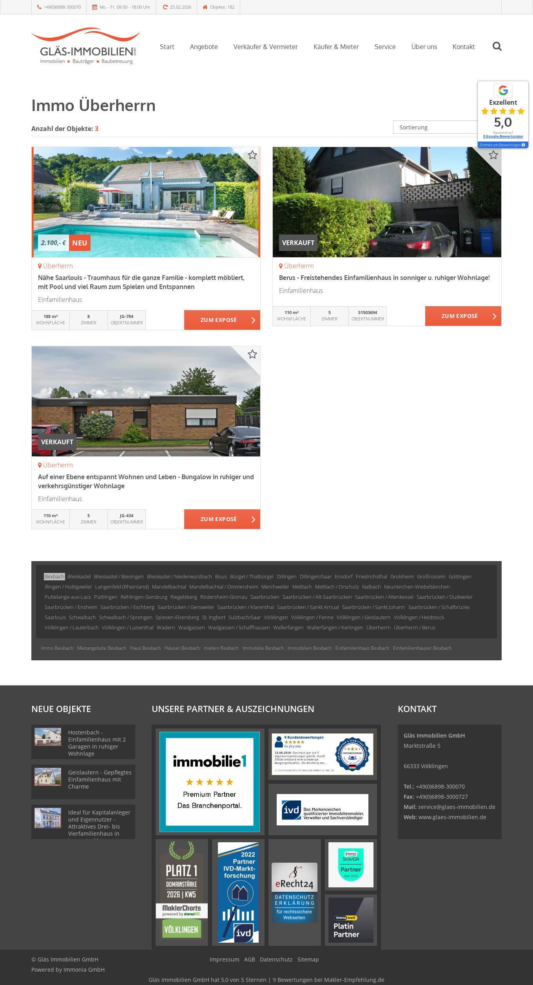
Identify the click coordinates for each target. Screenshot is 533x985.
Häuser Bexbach (182, 648)
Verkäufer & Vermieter (266, 47)
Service (385, 47)
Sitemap (308, 959)
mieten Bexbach (221, 648)
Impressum (224, 959)
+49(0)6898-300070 (62, 7)
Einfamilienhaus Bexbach (362, 648)
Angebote (204, 47)
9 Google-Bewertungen (503, 136)
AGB (249, 959)
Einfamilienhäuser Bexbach (422, 648)
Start (167, 47)
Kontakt (464, 47)
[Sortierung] (447, 127)
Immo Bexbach (57, 648)
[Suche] (500, 52)
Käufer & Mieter (336, 47)
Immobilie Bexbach (263, 648)
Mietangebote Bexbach (101, 648)
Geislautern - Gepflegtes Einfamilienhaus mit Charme (100, 779)
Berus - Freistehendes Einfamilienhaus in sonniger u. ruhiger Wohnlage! (384, 278)
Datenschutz (276, 959)
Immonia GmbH (84, 969)
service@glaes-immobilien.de (456, 807)
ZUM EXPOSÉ (218, 320)
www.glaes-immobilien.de (452, 817)
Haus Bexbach (145, 648)
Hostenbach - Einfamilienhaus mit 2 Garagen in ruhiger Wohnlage (97, 743)
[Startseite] (85, 45)
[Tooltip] (523, 145)
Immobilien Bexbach (310, 648)
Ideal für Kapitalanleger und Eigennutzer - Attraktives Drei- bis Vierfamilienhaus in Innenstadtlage (99, 826)
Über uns (424, 47)
